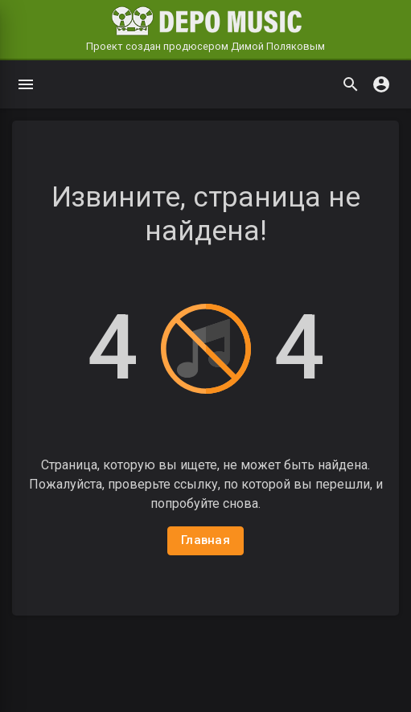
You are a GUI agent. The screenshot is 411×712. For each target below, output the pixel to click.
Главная (205, 540)
